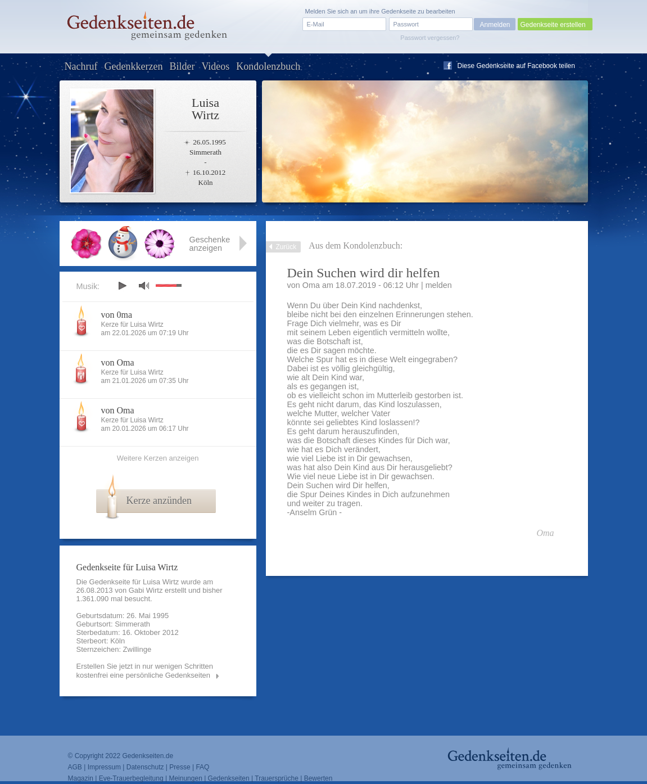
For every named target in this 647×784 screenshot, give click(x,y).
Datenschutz (145, 767)
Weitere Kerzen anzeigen (158, 458)
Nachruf (81, 66)
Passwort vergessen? (429, 37)
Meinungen (185, 778)
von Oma (117, 362)
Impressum (104, 767)
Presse (179, 767)
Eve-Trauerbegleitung (131, 778)
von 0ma (117, 314)
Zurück (286, 247)
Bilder (181, 66)
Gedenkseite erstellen (553, 25)
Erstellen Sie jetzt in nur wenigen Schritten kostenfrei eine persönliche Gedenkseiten (145, 670)
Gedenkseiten (229, 778)
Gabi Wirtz (146, 590)
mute (144, 285)
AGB (75, 767)
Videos (215, 66)
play (122, 285)
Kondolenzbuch (268, 66)
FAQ (202, 767)
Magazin (80, 778)
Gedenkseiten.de (147, 756)
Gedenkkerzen (133, 66)
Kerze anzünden (159, 500)
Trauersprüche (276, 778)
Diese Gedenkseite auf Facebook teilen (516, 66)
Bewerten (318, 778)
